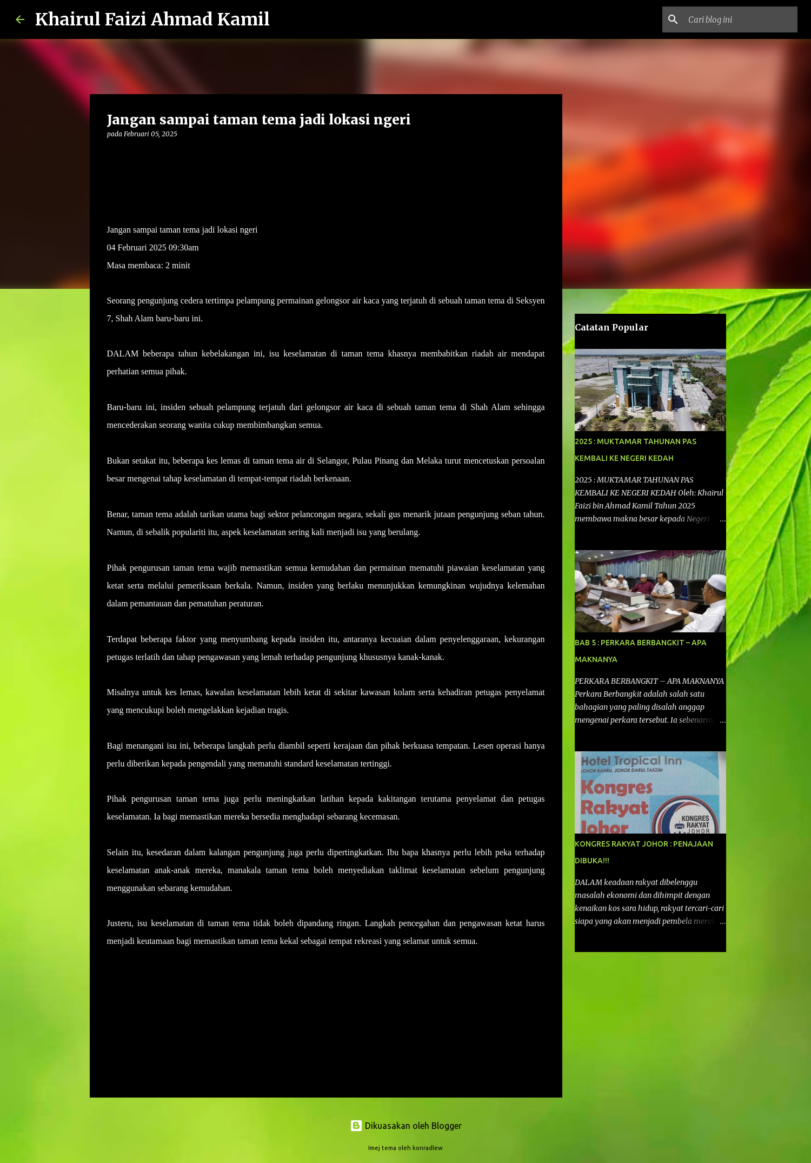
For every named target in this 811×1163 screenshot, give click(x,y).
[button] (113, 156)
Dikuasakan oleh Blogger (406, 1126)
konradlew (428, 1148)
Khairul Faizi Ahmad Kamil (152, 19)
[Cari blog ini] (740, 19)
